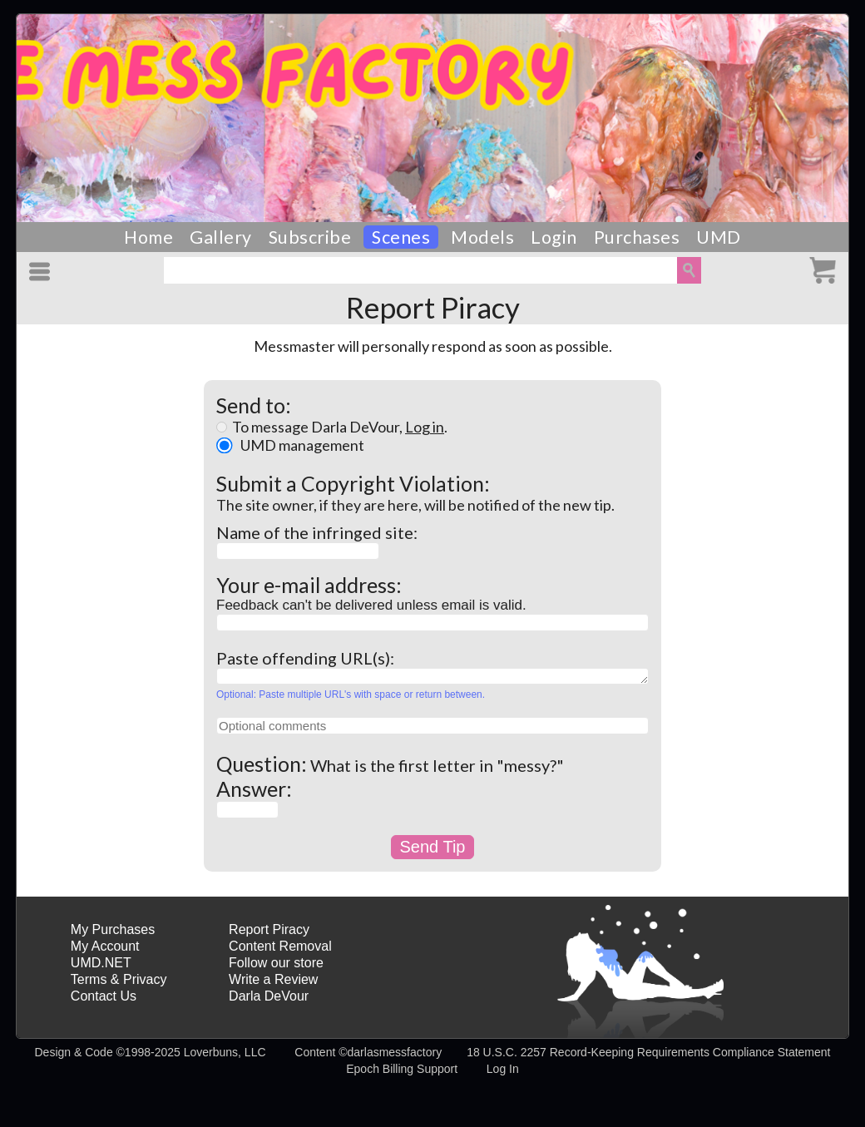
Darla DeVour (269, 996)
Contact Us (103, 996)
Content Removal (280, 946)
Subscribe (310, 237)
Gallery (221, 237)
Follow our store (276, 963)
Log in (424, 427)
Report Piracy (269, 929)
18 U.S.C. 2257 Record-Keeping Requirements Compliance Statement (648, 1052)
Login (554, 237)
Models (482, 237)
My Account (105, 946)
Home (148, 237)
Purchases (637, 237)
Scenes (401, 237)
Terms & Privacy (119, 979)
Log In (503, 1068)
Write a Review (273, 979)
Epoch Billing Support (401, 1068)
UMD (718, 237)
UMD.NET (101, 963)
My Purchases (113, 929)
